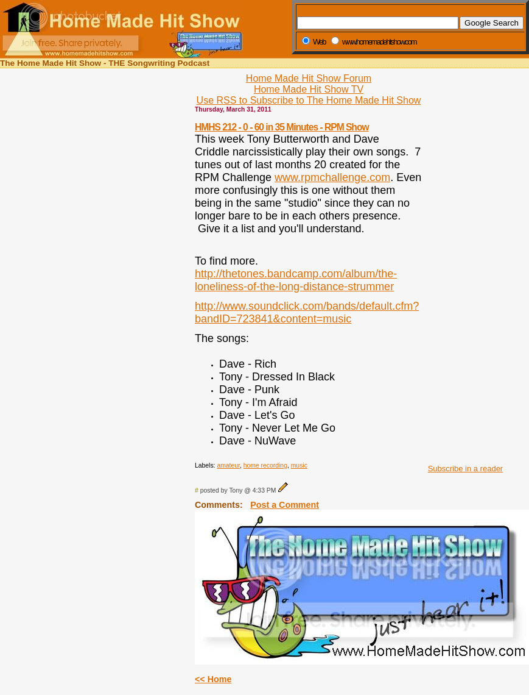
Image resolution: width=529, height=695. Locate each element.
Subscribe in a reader (465, 468)
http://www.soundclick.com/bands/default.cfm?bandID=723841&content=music (307, 312)
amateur (228, 465)
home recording (265, 465)
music (299, 465)
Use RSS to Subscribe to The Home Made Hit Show (309, 100)
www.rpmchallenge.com (332, 177)
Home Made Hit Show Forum (308, 78)
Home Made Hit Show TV (308, 89)
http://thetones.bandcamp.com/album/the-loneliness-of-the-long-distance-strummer (296, 280)
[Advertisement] (462, 273)
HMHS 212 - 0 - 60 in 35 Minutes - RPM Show (282, 127)
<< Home (213, 679)
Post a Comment (284, 505)
